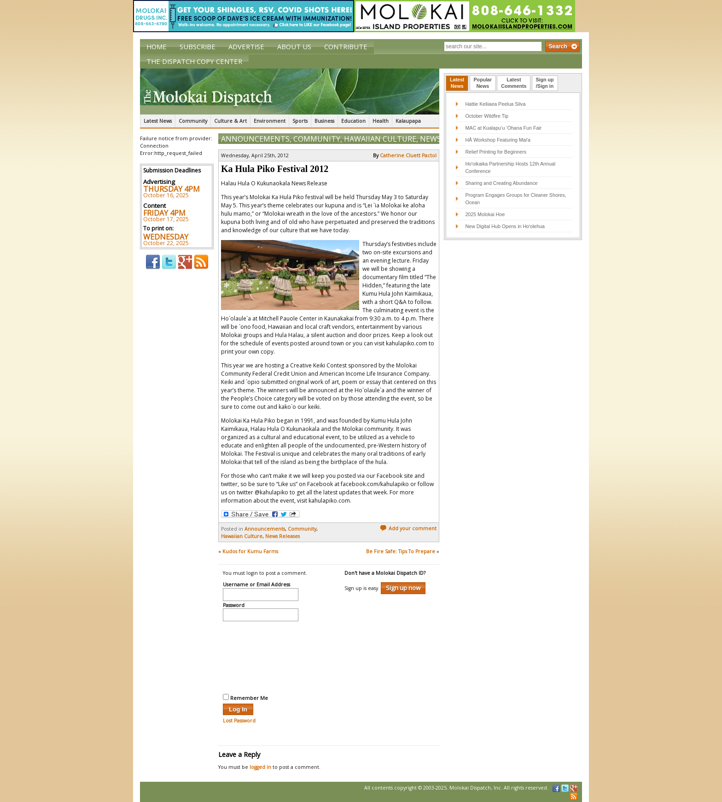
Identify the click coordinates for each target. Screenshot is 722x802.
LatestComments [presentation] (513, 83)
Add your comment (408, 528)
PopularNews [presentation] (483, 83)
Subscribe (197, 46)
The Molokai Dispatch (289, 92)
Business (324, 121)
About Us (294, 46)
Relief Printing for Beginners (496, 152)
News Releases (282, 536)
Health (381, 121)
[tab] (457, 83)
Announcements (255, 139)
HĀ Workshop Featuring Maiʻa (497, 140)
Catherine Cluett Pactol (408, 155)
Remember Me (245, 697)
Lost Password (239, 720)
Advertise (246, 46)
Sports (300, 121)
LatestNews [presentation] (457, 83)
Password (234, 605)
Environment (269, 121)
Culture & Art (230, 121)
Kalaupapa (408, 121)
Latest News (158, 121)
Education (353, 121)
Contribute (345, 46)
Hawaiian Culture (380, 139)
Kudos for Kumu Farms (250, 551)
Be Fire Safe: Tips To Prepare (400, 551)
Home (156, 46)
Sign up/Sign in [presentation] (545, 83)
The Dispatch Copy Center (194, 61)
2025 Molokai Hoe (485, 214)
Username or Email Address (256, 585)
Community (193, 121)
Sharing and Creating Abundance (501, 183)
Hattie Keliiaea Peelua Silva (495, 104)
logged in (260, 767)
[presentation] (260, 656)
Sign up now (403, 588)
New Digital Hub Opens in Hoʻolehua (505, 226)
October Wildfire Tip (486, 116)
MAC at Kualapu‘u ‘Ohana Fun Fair (503, 128)
